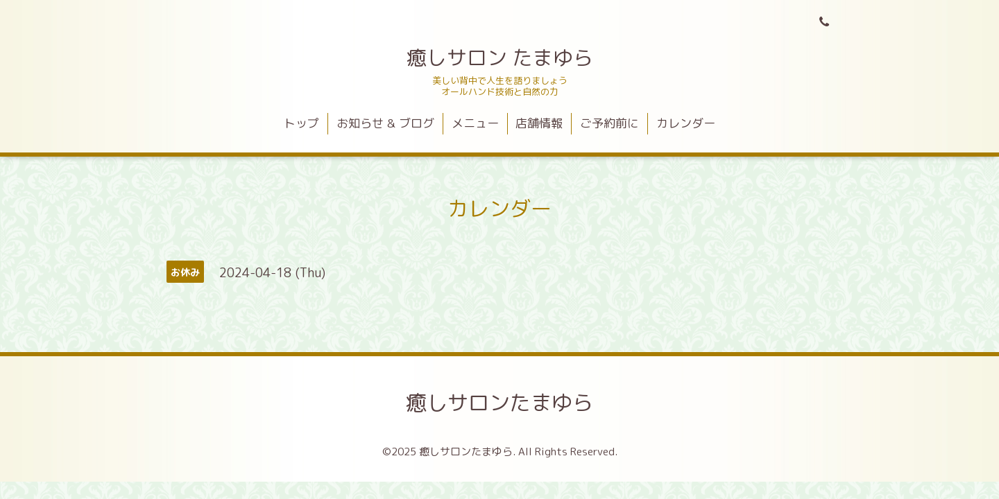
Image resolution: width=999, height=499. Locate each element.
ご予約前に (609, 123)
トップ (301, 123)
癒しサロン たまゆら (500, 57)
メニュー (475, 123)
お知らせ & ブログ (385, 123)
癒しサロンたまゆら (499, 402)
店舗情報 (539, 123)
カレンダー (685, 123)
